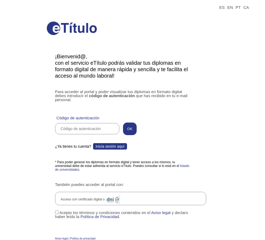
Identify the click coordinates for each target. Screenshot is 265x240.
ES (222, 7)
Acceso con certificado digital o (91, 199)
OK (129, 129)
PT (238, 7)
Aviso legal (161, 212)
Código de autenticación (77, 118)
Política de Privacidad (99, 216)
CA (246, 7)
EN (230, 7)
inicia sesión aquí (110, 146)
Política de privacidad (82, 238)
